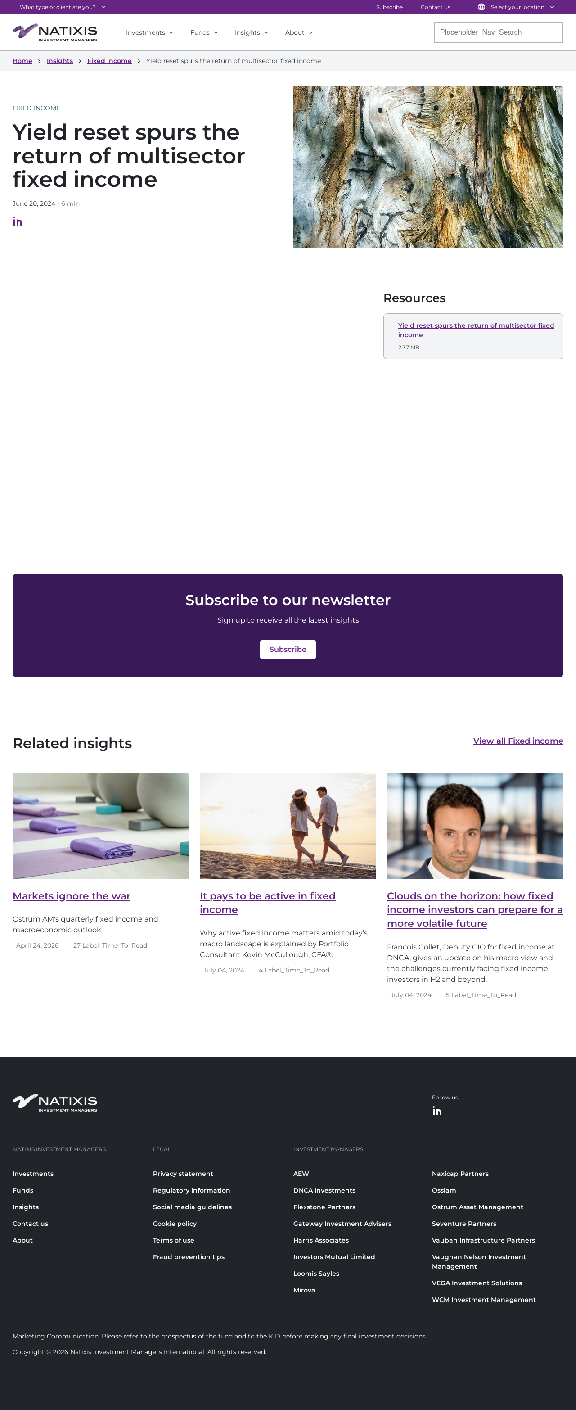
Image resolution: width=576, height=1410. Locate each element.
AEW (301, 1174)
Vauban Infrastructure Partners (483, 1240)
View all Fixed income (518, 741)
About (295, 32)
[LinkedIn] (437, 1111)
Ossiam (444, 1190)
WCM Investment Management (484, 1300)
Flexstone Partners (324, 1207)
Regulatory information (191, 1190)
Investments (145, 32)
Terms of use (173, 1240)
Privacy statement (183, 1174)
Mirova (304, 1290)
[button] (473, 336)
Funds (200, 32)
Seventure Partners (464, 1224)
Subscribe (389, 7)
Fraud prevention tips (189, 1257)
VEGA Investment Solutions (477, 1283)
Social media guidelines (192, 1207)
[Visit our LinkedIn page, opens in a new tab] (18, 224)
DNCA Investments (324, 1190)
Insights (247, 32)
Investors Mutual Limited (334, 1257)
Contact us (435, 7)
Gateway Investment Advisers (342, 1224)
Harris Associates (321, 1240)
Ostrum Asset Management (477, 1207)
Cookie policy (175, 1224)
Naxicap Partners (460, 1174)
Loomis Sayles (316, 1274)
